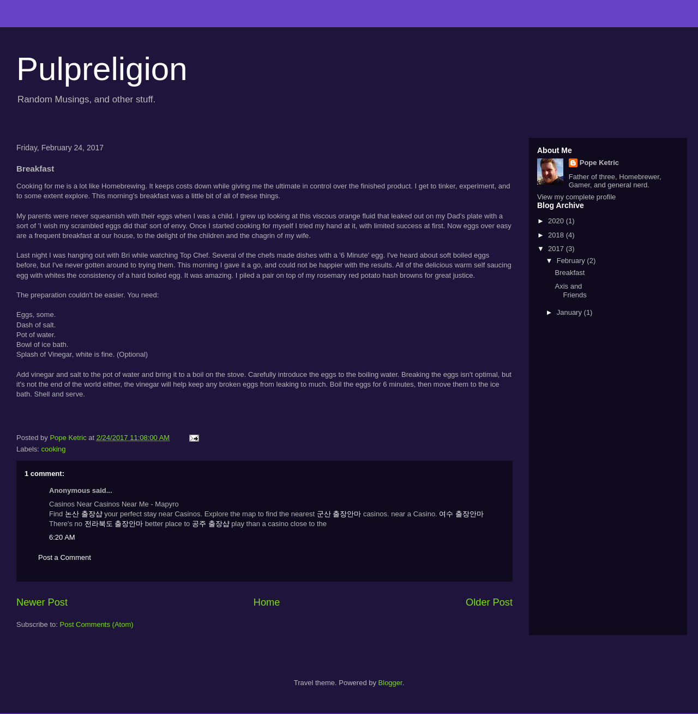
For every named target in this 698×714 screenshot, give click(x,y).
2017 (557, 249)
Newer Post (42, 602)
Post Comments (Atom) (97, 624)
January (570, 312)
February (572, 261)
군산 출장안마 (339, 514)
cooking (53, 449)
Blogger (390, 683)
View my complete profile (576, 197)
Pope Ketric (599, 162)
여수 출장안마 (461, 514)
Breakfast (570, 272)
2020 (557, 221)
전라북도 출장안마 (114, 524)
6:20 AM (62, 537)
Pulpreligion (102, 69)
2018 (557, 235)
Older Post (489, 602)
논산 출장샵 (84, 514)
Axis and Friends (570, 290)
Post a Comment (64, 557)
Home (267, 602)
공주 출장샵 (211, 524)
